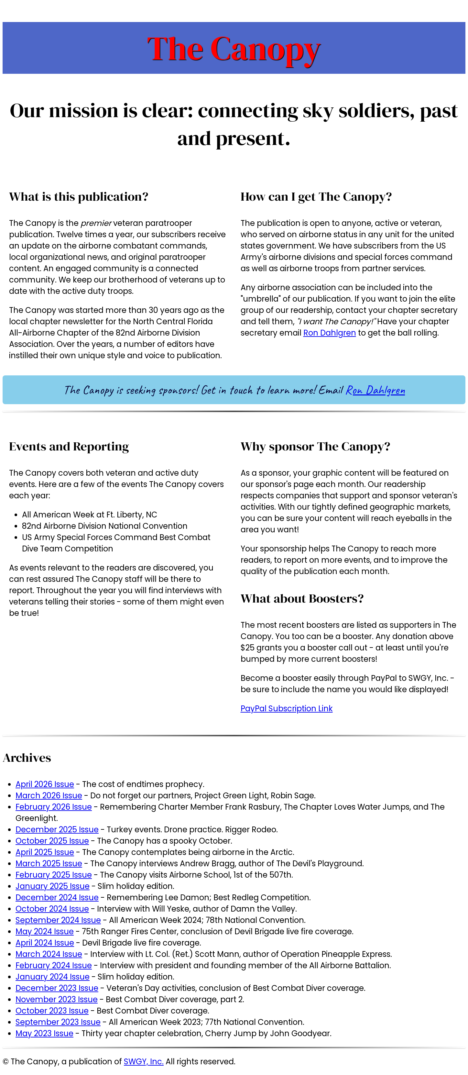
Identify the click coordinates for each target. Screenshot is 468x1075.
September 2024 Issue (58, 920)
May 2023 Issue (44, 1033)
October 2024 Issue (52, 908)
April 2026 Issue (45, 784)
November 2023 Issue (57, 999)
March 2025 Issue (49, 863)
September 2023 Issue (58, 1022)
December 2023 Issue (57, 988)
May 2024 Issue (45, 931)
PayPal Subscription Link (287, 708)
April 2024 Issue (45, 942)
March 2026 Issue (49, 795)
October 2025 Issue (52, 841)
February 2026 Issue (54, 807)
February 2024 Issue (54, 965)
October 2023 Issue (52, 1010)
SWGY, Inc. (144, 1061)
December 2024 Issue (57, 897)
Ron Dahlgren (329, 332)
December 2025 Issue (57, 829)
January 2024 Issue (53, 976)
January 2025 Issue (53, 886)
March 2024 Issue (49, 954)
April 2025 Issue (45, 852)
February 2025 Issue (54, 875)
